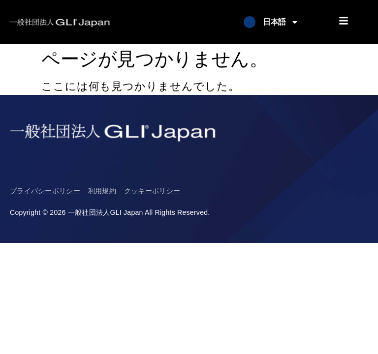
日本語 (281, 22)
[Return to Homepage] (60, 22)
